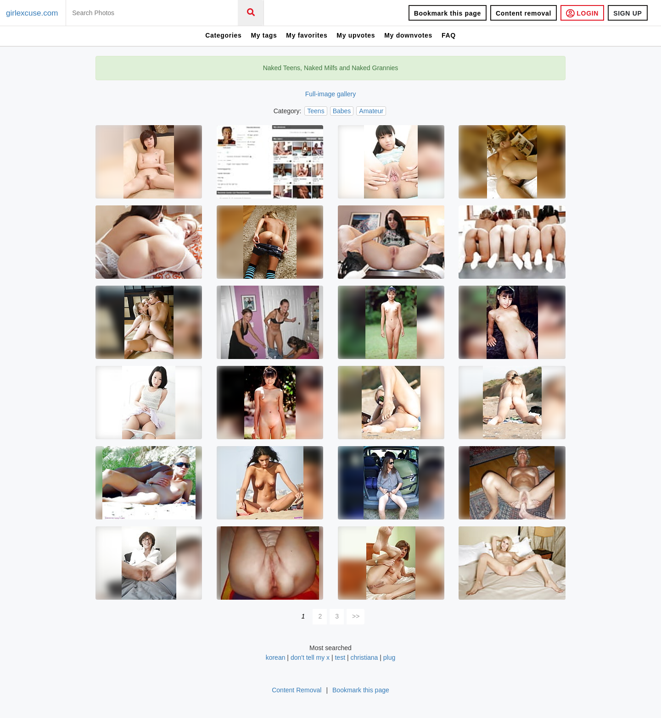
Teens (315, 111)
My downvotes (408, 35)
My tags (264, 35)
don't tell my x (310, 657)
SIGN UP (627, 13)
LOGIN (582, 13)
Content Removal (296, 690)
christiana (364, 657)
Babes (342, 111)
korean (276, 657)
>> (355, 616)
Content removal (523, 13)
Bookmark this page (447, 13)
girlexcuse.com (32, 13)
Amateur (371, 111)
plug (389, 657)
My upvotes (355, 35)
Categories (223, 35)
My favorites (306, 35)
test (340, 657)
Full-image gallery (330, 94)
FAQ (449, 35)
